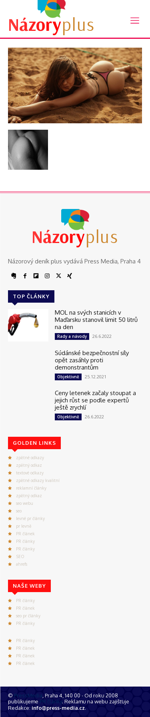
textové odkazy (30, 473)
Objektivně (68, 377)
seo (19, 511)
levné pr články (30, 518)
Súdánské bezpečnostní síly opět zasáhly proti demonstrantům (92, 360)
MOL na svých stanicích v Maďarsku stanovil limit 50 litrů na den (96, 320)
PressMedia (28, 695)
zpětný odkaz (29, 465)
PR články (25, 541)
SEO (20, 556)
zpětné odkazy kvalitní (38, 480)
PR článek (25, 533)
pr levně (24, 526)
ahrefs (21, 564)
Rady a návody (72, 336)
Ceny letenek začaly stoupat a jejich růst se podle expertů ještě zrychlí (95, 400)
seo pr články (28, 616)
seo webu (24, 503)
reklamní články (31, 488)
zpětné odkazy (30, 457)
